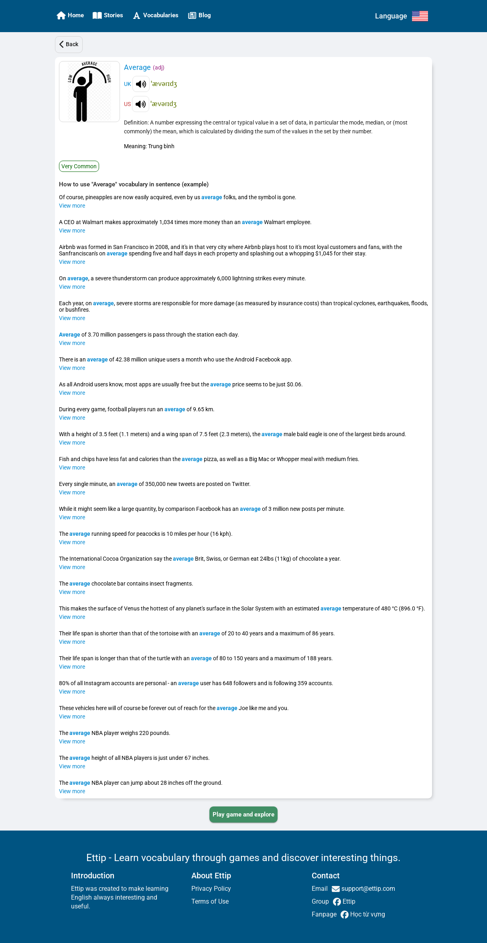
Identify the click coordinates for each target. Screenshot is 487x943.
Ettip (348, 901)
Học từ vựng (367, 914)
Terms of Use (210, 901)
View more (72, 205)
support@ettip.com (367, 888)
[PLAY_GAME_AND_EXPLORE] (243, 814)
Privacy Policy (211, 888)
